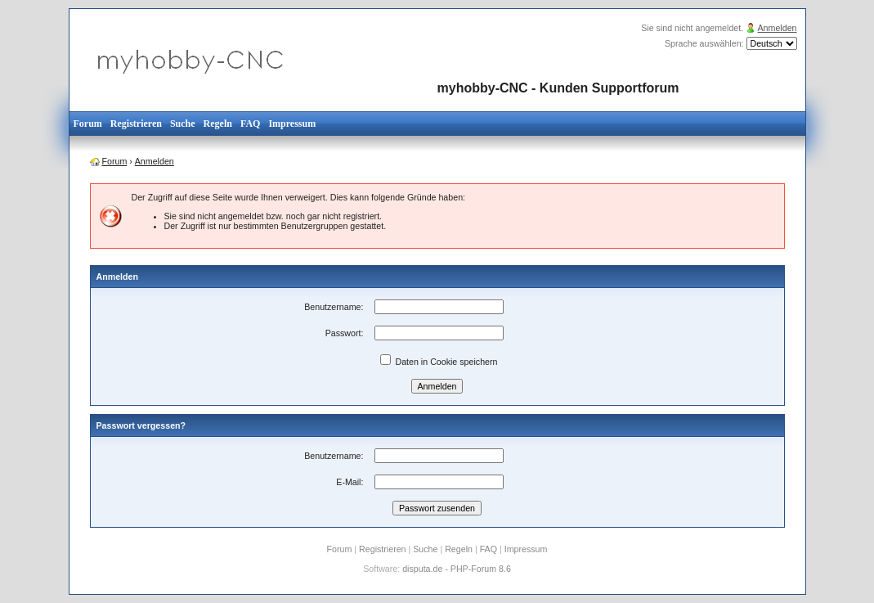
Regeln (218, 123)
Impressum (292, 123)
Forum (88, 123)
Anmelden (777, 28)
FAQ (250, 123)
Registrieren (136, 123)
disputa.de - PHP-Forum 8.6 (456, 569)
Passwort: (344, 333)
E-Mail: (349, 482)
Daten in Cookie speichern (439, 362)
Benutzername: (333, 307)
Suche (182, 123)
